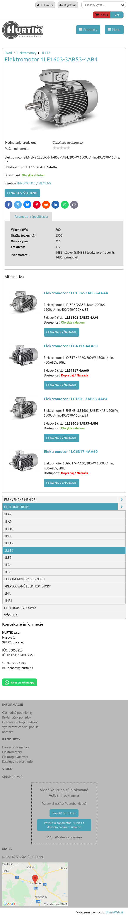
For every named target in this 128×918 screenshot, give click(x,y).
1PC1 (8, 536)
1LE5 (7, 557)
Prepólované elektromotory (27, 586)
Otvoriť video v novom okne (64, 837)
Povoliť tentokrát (64, 813)
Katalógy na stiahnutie (17, 761)
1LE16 (8, 550)
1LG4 (7, 565)
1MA (7, 593)
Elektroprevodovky (20, 608)
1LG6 (7, 572)
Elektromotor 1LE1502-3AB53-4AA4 (76, 293)
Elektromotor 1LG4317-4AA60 (71, 346)
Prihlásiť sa (45, 5)
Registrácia (68, 5)
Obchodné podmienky (17, 712)
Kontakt (7, 732)
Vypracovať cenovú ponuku (20, 727)
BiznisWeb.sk (114, 912)
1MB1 (8, 601)
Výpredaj (11, 615)
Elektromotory (65, 506)
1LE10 (8, 529)
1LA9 (8, 522)
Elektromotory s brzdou (24, 579)
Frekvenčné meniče (65, 499)
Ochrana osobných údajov (20, 722)
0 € (117, 15)
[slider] (61, 148)
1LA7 (8, 514)
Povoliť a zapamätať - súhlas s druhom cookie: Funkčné (64, 825)
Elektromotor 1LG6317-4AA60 (71, 451)
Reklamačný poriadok (16, 717)
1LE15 (8, 543)
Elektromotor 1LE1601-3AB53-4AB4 (76, 399)
